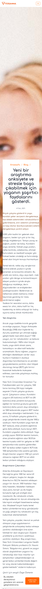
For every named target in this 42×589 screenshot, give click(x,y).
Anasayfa (15, 165)
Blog (26, 165)
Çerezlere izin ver (32, 581)
